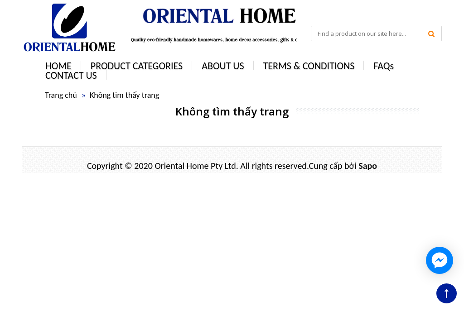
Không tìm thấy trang (124, 95)
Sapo (367, 165)
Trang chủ (61, 95)
